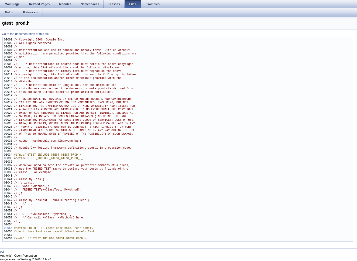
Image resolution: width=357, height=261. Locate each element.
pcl (2, 251)
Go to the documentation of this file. (26, 34)
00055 (8, 228)
